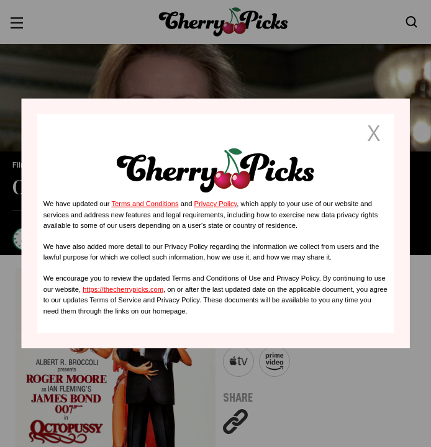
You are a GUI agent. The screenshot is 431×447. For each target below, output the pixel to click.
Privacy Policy (215, 203)
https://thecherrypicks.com (123, 288)
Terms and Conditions (144, 203)
